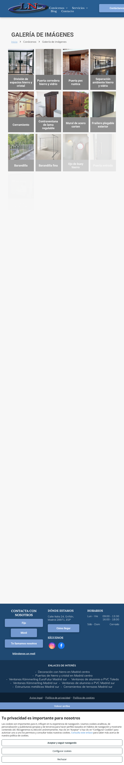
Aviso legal (36, 697)
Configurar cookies (62, 751)
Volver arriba (62, 706)
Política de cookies (84, 697)
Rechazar (62, 759)
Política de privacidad (57, 697)
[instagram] (52, 646)
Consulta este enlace (82, 732)
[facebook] (61, 646)
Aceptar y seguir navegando (61, 742)
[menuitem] (40, 8)
